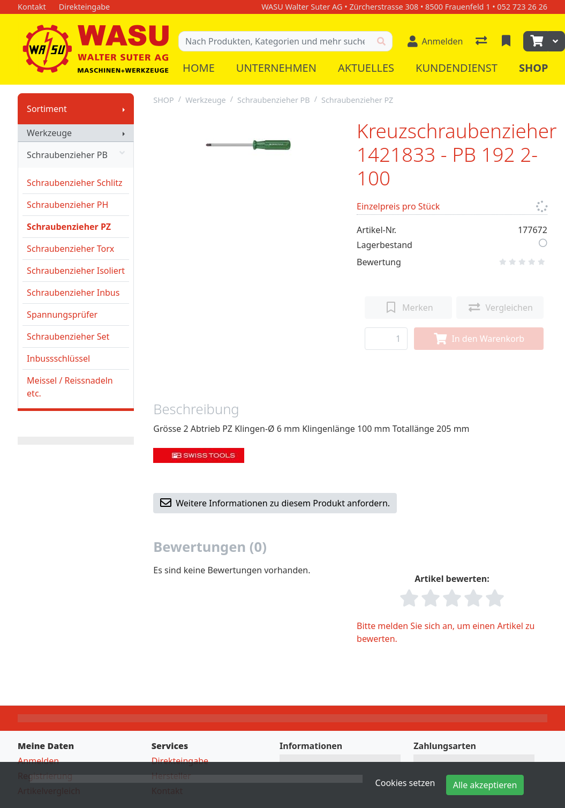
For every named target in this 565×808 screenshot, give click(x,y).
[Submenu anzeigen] (123, 109)
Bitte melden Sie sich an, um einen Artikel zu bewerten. (445, 632)
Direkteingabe (180, 761)
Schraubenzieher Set (68, 336)
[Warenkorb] (535, 41)
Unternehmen (276, 68)
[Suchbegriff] (274, 41)
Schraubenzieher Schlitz (75, 183)
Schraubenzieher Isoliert (76, 270)
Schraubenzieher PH (67, 205)
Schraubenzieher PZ (69, 227)
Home (199, 68)
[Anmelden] (435, 41)
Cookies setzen (405, 783)
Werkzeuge (49, 133)
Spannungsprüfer (62, 314)
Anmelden (38, 761)
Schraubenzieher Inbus (73, 292)
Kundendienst (457, 68)
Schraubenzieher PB (76, 154)
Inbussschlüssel (58, 358)
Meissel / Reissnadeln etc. (70, 387)
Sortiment (47, 109)
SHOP (163, 100)
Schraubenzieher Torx (70, 249)
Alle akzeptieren (485, 785)
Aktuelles (366, 68)
